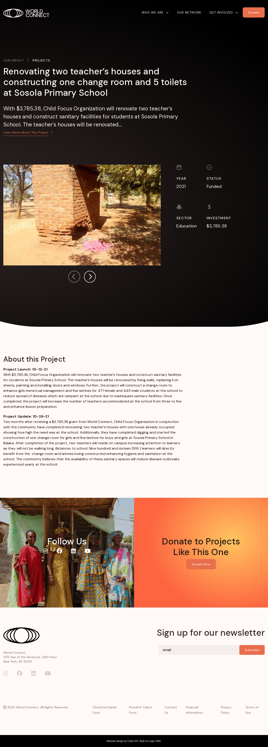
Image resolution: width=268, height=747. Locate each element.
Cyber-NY (132, 741)
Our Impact (13, 60)
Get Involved (221, 12)
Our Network (189, 12)
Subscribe (252, 650)
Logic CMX (155, 741)
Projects (41, 60)
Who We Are (153, 12)
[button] (90, 277)
